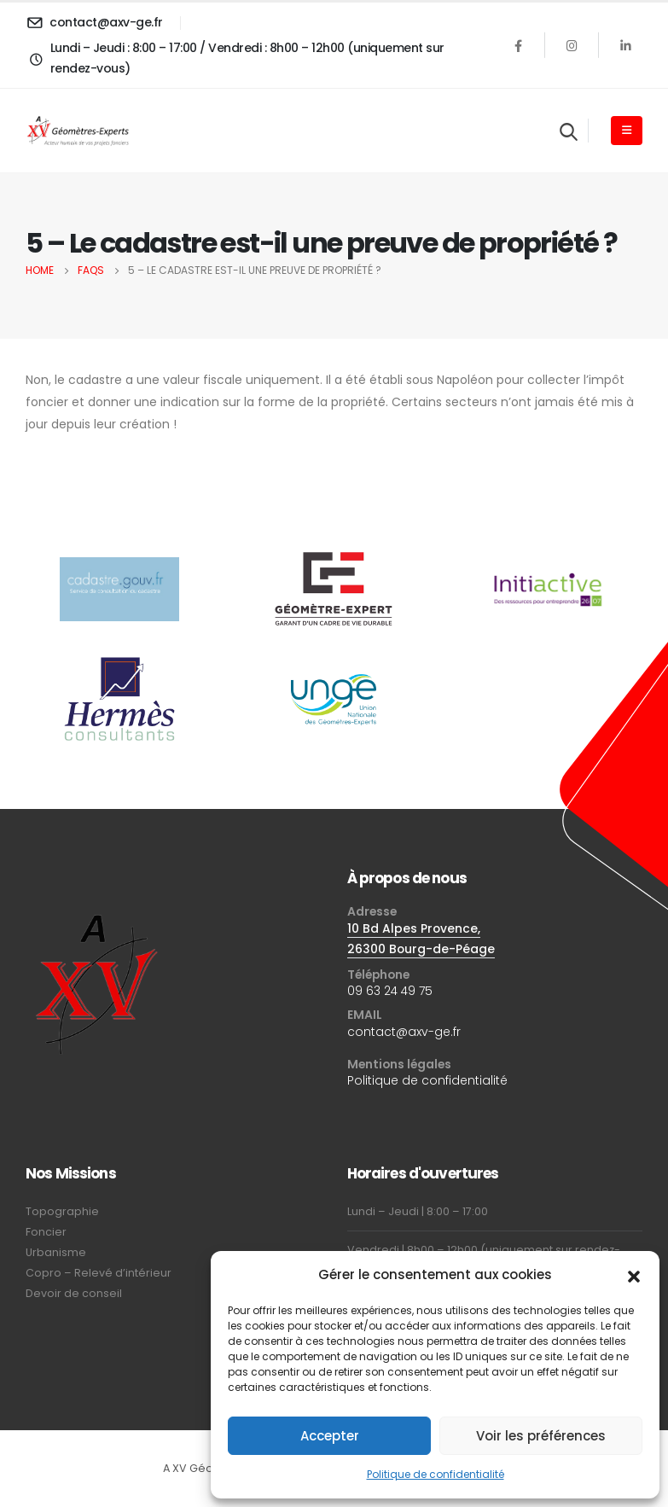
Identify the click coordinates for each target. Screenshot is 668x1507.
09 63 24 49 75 (390, 990)
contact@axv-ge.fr (404, 1031)
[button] (633, 1274)
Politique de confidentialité (435, 1474)
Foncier (46, 1232)
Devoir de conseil (74, 1293)
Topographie (62, 1211)
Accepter (329, 1436)
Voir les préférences (541, 1436)
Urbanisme (56, 1252)
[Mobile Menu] (626, 130)
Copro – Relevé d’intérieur (98, 1273)
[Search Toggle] (568, 131)
